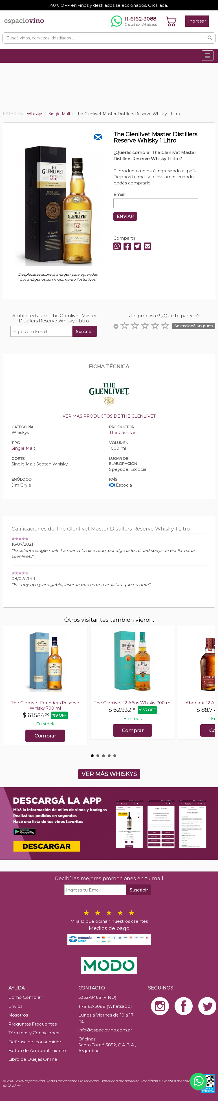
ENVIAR (125, 216)
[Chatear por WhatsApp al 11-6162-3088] (134, 21)
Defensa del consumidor (34, 1041)
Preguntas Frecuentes (32, 1024)
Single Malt (23, 448)
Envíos (15, 1006)
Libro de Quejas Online (32, 1059)
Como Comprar (25, 997)
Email (119, 194)
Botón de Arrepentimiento (37, 1050)
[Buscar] (209, 38)
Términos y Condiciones (33, 1032)
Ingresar (197, 21)
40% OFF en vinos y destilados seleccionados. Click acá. (109, 5)
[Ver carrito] (171, 21)
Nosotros (18, 1015)
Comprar (45, 736)
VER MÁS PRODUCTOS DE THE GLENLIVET (109, 416)
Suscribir (85, 331)
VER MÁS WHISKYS (109, 774)
